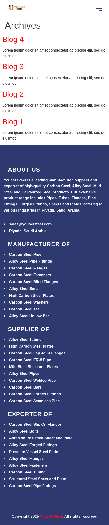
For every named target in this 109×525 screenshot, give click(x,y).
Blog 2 (13, 94)
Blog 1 (13, 121)
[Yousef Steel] (17, 8)
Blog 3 (13, 66)
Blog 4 (13, 39)
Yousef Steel (51, 516)
